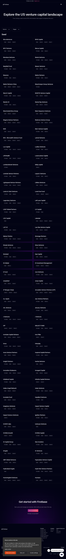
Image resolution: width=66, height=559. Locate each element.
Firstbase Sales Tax (43, 536)
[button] (61, 4)
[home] (6, 4)
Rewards (42, 540)
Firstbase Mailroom (43, 532)
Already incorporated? (33, 513)
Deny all (22, 552)
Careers (51, 531)
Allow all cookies (10, 552)
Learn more (8, 549)
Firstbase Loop (43, 531)
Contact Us (58, 532)
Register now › (37, 1)
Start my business (33, 510)
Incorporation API (43, 538)
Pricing (41, 539)
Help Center (58, 531)
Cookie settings (34, 552)
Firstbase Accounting (44, 535)
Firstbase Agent (43, 534)
